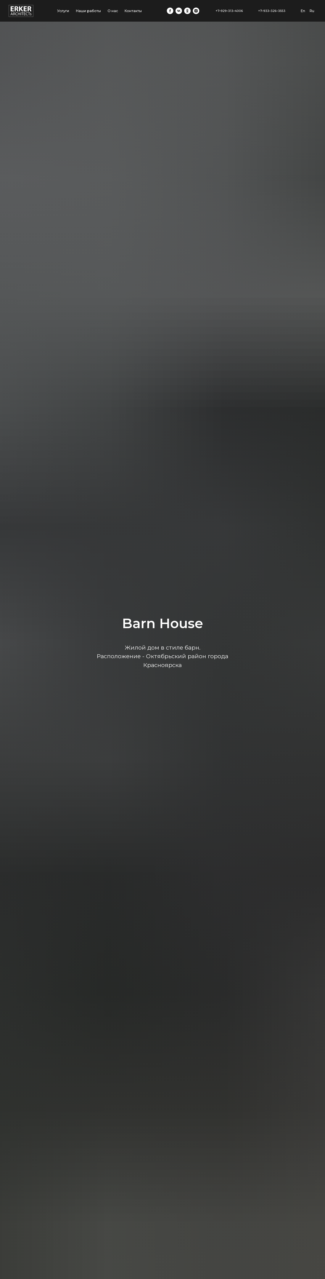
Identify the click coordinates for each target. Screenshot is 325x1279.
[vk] (178, 11)
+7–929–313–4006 (229, 11)
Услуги (63, 11)
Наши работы (88, 11)
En (303, 11)
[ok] (187, 11)
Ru (311, 11)
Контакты (133, 11)
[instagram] (196, 11)
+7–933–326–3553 (271, 11)
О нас (113, 11)
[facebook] (170, 11)
